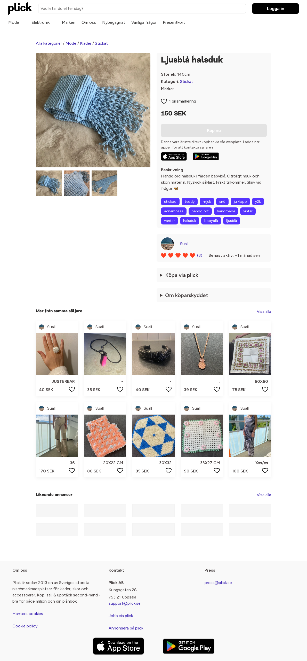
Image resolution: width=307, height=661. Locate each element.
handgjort (200, 211)
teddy (190, 201)
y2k (258, 201)
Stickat (101, 43)
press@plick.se (218, 582)
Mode (13, 22)
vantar (169, 221)
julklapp (240, 201)
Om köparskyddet (186, 295)
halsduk (189, 221)
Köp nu (214, 130)
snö (222, 201)
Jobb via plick (121, 615)
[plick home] (20, 8)
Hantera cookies (27, 613)
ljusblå (231, 221)
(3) (199, 255)
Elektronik (40, 22)
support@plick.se (125, 603)
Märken (68, 22)
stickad (170, 201)
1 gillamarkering (182, 101)
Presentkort (174, 22)
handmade (226, 211)
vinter (248, 211)
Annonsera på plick (126, 628)
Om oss (89, 22)
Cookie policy (24, 626)
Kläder (85, 43)
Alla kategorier (49, 43)
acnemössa (173, 211)
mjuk (207, 201)
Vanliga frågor (144, 22)
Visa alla (264, 311)
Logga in (275, 8)
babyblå (211, 221)
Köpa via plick (181, 275)
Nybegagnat (113, 22)
